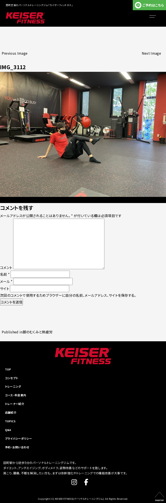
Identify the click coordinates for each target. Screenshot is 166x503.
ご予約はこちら (153, 5)
